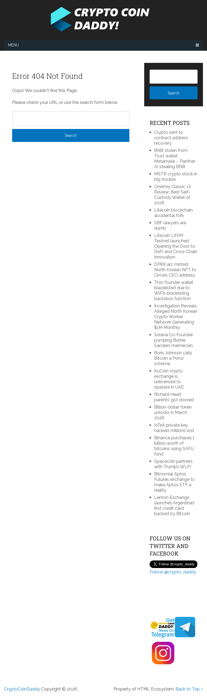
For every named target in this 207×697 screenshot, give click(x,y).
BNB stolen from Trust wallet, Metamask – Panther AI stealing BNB (174, 158)
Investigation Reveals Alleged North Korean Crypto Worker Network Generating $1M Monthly (175, 316)
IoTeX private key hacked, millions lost (174, 428)
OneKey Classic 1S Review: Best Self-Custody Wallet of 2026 (172, 194)
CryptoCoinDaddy (22, 689)
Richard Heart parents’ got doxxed (174, 397)
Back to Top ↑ (189, 689)
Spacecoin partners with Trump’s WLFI (173, 464)
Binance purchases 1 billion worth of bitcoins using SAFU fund (174, 446)
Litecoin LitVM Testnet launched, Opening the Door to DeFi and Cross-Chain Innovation (175, 246)
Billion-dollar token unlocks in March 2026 (173, 412)
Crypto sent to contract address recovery (171, 138)
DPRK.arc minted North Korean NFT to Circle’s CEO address (175, 270)
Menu (13, 45)
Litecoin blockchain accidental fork (173, 213)
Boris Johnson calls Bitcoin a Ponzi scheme (173, 358)
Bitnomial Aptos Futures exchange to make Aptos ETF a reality (174, 482)
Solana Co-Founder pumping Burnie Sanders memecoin (173, 340)
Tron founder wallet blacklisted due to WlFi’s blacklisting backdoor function (173, 290)
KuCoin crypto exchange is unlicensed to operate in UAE (169, 379)
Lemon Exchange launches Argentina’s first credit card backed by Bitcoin (174, 505)
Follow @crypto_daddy (173, 571)
